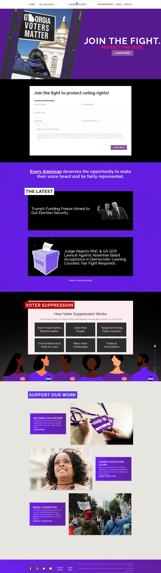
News (119, 4)
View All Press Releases (80, 281)
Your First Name (56, 106)
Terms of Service (60, 569)
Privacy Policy (75, 134)
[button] (47, 4)
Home (32, 4)
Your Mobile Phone (104, 123)
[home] (77, 4)
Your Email (56, 123)
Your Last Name (104, 106)
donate (128, 4)
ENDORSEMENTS (105, 4)
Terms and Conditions (61, 134)
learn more (122, 53)
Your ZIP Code (80, 115)
